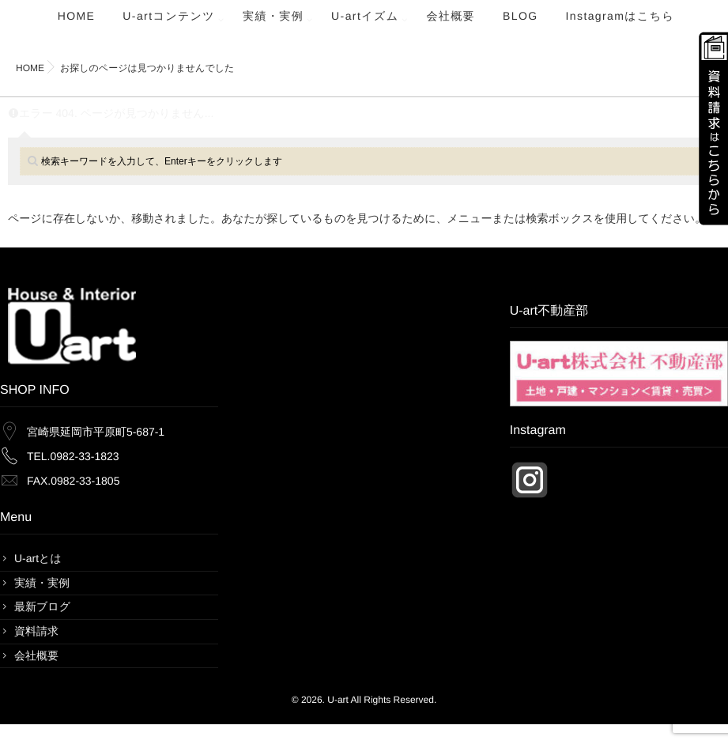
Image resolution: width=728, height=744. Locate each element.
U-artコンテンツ (169, 24)
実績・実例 (273, 24)
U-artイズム (364, 24)
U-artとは (38, 558)
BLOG (520, 24)
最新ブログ (42, 606)
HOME (77, 24)
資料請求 (36, 631)
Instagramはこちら (620, 24)
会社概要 (450, 24)
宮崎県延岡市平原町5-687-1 (95, 431)
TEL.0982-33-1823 (73, 456)
